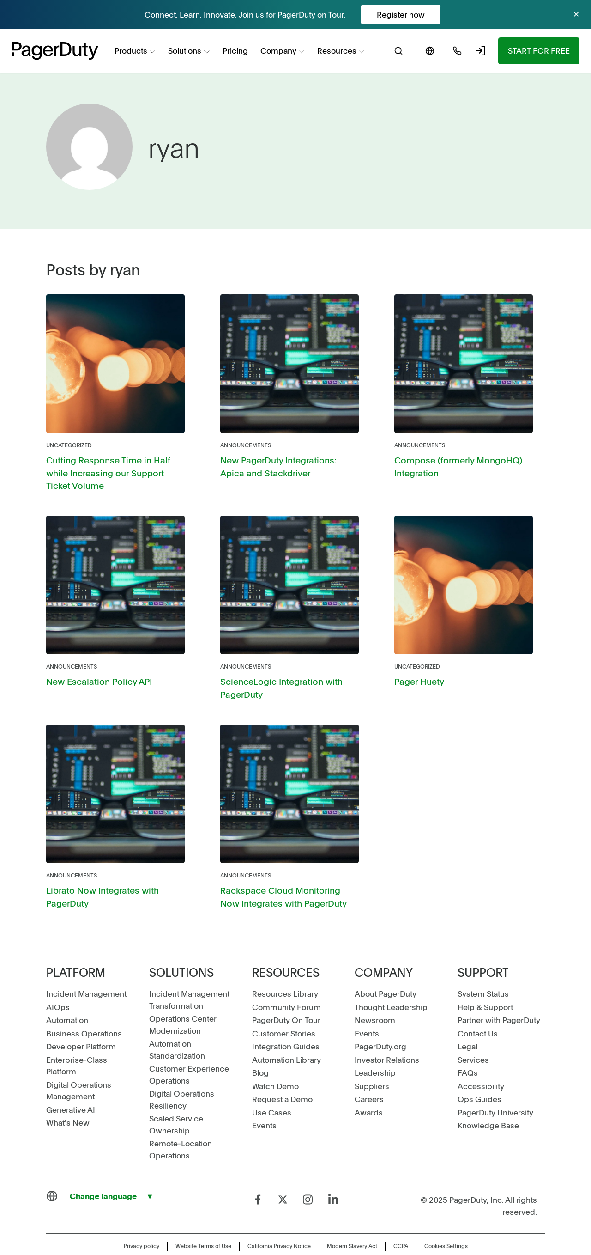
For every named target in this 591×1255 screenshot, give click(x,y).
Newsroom (375, 1000)
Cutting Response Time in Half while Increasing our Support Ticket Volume (114, 465)
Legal (467, 1027)
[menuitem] (135, 51)
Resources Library (285, 974)
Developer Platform (81, 1027)
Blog (260, 1053)
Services (473, 1040)
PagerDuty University (495, 1092)
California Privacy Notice (279, 1227)
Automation (67, 1000)
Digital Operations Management (78, 1071)
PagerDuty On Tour (286, 1000)
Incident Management (86, 974)
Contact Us (478, 1013)
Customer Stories (283, 1013)
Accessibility (481, 1066)
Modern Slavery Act (352, 1227)
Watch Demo (275, 1066)
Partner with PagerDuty (499, 1000)
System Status (483, 974)
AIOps (58, 987)
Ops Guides (479, 1079)
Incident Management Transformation (189, 980)
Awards (369, 1092)
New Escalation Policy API (92, 665)
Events (264, 1106)
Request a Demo (282, 1079)
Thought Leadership (391, 987)
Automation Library (286, 1040)
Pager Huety (416, 665)
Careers (369, 1079)
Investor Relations (387, 1040)
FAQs (468, 1053)
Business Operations (84, 1013)
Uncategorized (69, 445)
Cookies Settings (446, 1227)
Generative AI (70, 1090)
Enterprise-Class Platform (76, 1046)
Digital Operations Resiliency (181, 1080)
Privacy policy (141, 1227)
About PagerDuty (385, 974)
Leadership (375, 1053)
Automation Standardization (177, 1030)
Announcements (245, 445)
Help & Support (485, 987)
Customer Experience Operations (189, 1055)
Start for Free (539, 50)
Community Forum (286, 987)
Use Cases (271, 1092)
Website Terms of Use (203, 1227)
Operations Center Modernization (183, 1005)
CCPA (400, 1227)
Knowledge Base (488, 1106)
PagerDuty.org (380, 1027)
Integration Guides (286, 1027)
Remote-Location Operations (180, 1130)
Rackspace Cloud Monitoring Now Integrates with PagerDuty (282, 878)
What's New (68, 1103)
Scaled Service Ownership (176, 1105)
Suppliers (372, 1066)
